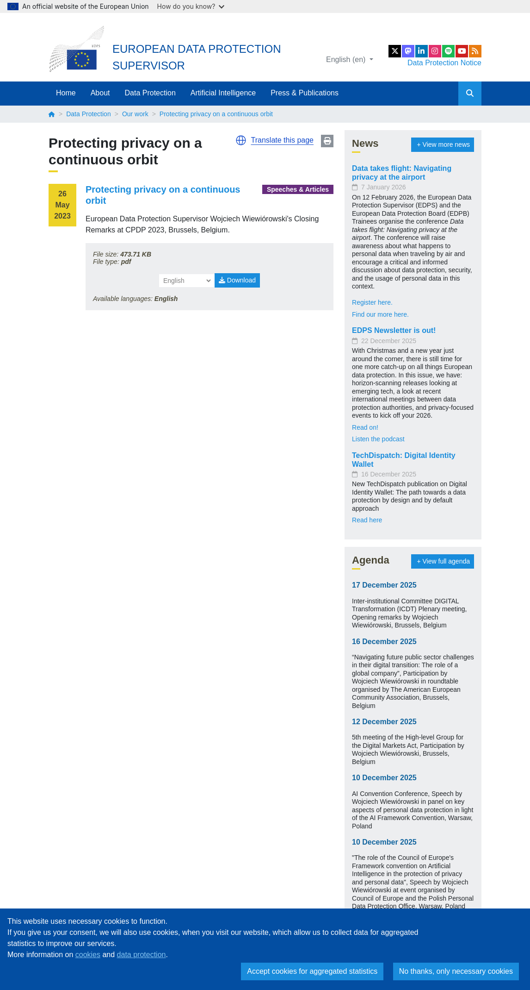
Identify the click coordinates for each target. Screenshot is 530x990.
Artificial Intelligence (223, 93)
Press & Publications (305, 93)
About (100, 93)
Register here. (372, 302)
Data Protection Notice (444, 63)
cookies (87, 955)
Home (66, 93)
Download (237, 280)
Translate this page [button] (282, 140)
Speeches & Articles (298, 189)
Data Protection (150, 93)
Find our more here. (380, 314)
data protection (141, 955)
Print (327, 141)
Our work (135, 114)
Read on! (365, 427)
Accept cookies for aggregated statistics (312, 971)
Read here (367, 520)
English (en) (347, 59)
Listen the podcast (378, 439)
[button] (241, 140)
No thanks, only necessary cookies (456, 971)
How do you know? (191, 6)
